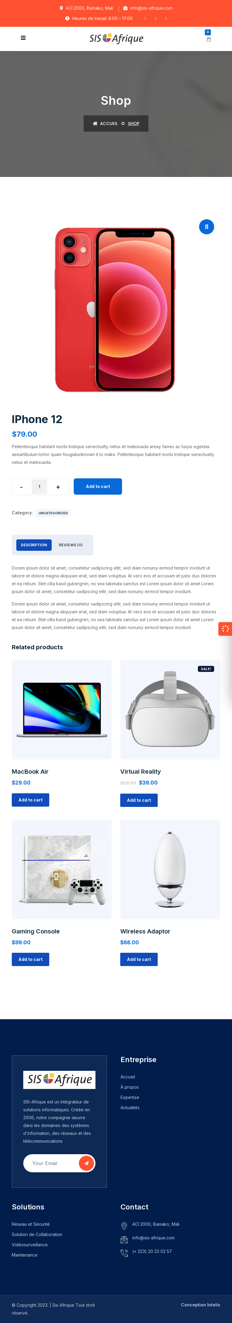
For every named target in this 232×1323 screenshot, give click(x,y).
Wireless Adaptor (145, 931)
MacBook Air (30, 771)
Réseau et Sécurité (31, 1224)
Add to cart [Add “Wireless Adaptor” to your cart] (139, 959)
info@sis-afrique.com (153, 1237)
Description (34, 545)
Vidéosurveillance (30, 1244)
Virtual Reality (140, 771)
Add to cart (98, 486)
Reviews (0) (71, 545)
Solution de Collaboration (37, 1234)
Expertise (130, 1097)
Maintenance (24, 1254)
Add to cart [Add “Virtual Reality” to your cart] (139, 800)
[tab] (34, 545)
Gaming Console (36, 931)
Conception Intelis (200, 1304)
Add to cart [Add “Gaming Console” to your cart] (30, 959)
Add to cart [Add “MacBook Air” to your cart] (30, 799)
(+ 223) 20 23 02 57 (152, 1251)
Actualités (130, 1107)
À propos (130, 1087)
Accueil (105, 123)
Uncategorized (53, 513)
